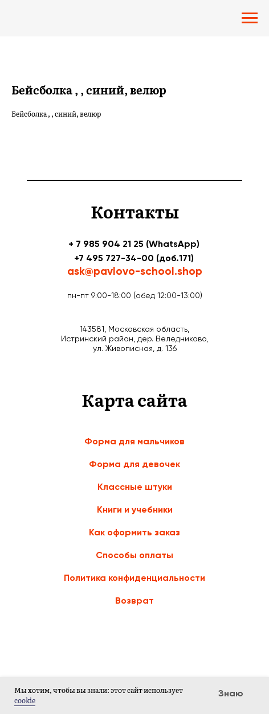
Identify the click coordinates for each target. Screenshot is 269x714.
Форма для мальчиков (134, 441)
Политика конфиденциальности (134, 577)
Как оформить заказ (134, 532)
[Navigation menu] (250, 18)
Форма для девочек (134, 464)
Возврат (134, 600)
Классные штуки (134, 486)
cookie (24, 700)
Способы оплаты (134, 555)
